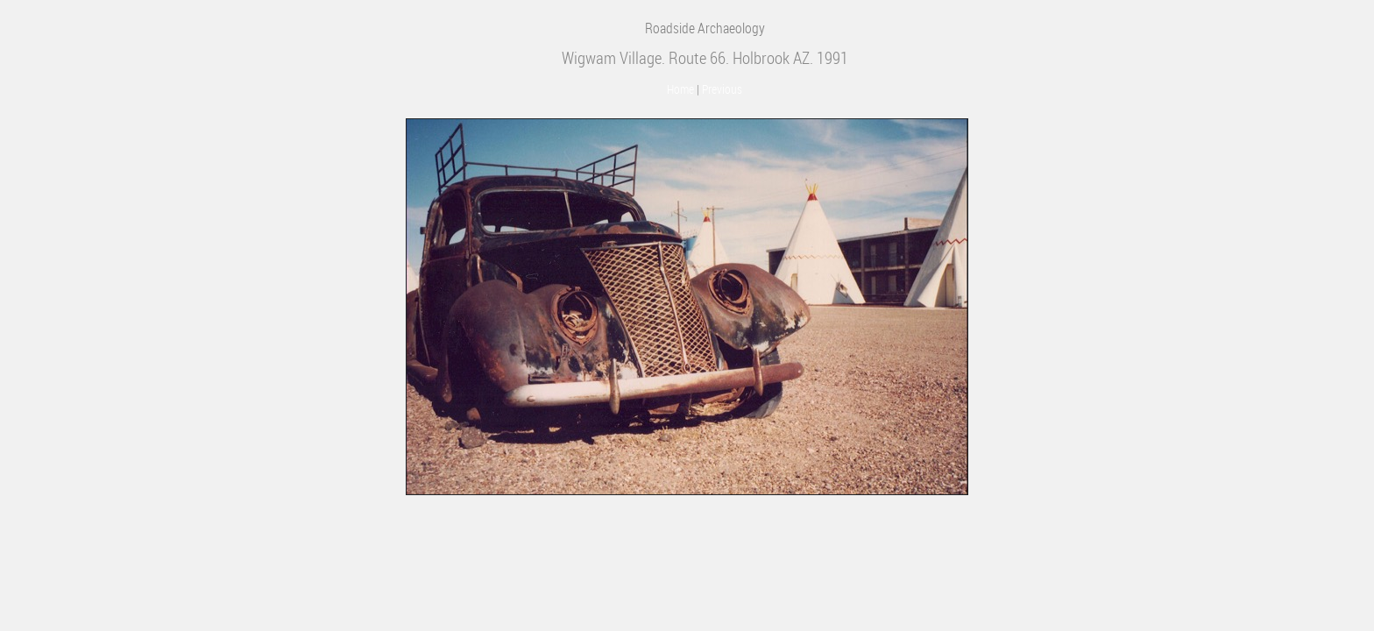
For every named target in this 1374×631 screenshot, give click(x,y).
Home (680, 89)
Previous (722, 89)
